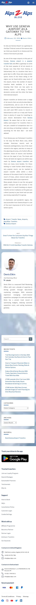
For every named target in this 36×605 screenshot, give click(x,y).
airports (25, 219)
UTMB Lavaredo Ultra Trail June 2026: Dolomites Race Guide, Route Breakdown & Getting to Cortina (17, 381)
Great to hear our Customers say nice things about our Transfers (18, 236)
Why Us (3, 488)
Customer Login (6, 511)
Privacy (18, 596)
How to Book (5, 499)
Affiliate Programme (8, 526)
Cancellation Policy (7, 507)
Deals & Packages (7, 477)
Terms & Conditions (7, 596)
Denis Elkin (27, 38)
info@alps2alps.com (8, 558)
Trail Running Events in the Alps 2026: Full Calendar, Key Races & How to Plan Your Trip (18, 357)
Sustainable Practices (8, 481)
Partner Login (6, 533)
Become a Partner (7, 529)
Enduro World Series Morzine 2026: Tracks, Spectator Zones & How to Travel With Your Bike (16, 373)
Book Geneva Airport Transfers (15, 438)
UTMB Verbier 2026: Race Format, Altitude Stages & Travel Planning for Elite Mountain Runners (17, 389)
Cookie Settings (6, 514)
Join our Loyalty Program (9, 473)
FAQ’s (3, 503)
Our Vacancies (5, 541)
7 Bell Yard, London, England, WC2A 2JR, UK (15, 552)
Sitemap (26, 596)
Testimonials (5, 484)
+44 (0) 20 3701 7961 (8, 555)
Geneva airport (11, 224)
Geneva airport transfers (20, 161)
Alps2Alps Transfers (10, 221)
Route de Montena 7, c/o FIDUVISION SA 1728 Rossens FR (15, 569)
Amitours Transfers (7, 537)
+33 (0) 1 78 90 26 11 (8, 573)
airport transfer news (13, 219)
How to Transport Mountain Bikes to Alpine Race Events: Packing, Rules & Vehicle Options (17, 365)
